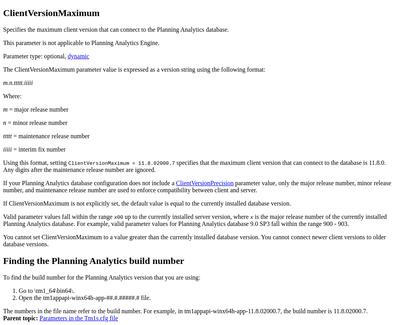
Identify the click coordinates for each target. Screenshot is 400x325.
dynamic (78, 56)
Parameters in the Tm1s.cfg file (78, 318)
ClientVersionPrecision (205, 183)
